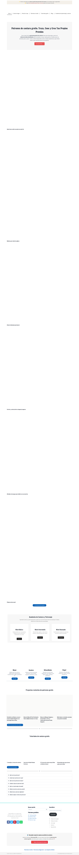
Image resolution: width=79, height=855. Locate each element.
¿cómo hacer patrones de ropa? (16, 778)
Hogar (64, 670)
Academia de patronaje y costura (63, 13)
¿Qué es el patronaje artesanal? (16, 786)
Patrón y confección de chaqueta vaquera (16, 409)
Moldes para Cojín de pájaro (13, 241)
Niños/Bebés (48, 670)
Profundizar (61, 637)
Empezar (19, 638)
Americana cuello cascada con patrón (15, 129)
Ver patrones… (39, 43)
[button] (39, 775)
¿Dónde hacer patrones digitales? (17, 792)
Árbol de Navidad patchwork (13, 325)
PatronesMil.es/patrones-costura (36, 3)
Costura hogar (16, 13)
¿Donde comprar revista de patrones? (18, 794)
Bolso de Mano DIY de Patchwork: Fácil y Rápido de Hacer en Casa (31, 717)
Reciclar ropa (25, 13)
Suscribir (53, 814)
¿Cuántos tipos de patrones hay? (17, 783)
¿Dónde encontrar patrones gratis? (17, 789)
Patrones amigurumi (39, 849)
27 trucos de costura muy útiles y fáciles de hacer (47, 763)
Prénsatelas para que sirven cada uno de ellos (63, 763)
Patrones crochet (34, 13)
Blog (52, 13)
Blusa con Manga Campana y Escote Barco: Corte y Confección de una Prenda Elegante (46, 719)
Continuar (40, 637)
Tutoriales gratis (44, 13)
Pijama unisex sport (11, 602)
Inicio (9, 13)
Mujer (15, 670)
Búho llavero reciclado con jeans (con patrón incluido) (64, 717)
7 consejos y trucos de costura (14, 762)
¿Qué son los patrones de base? (16, 780)
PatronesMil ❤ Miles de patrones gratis (65, 853)
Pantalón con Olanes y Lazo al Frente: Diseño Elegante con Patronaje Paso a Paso (13, 718)
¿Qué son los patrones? (15, 775)
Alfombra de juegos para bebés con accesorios (17, 494)
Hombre (31, 670)
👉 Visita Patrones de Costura (39, 842)
